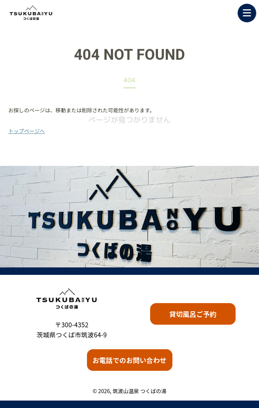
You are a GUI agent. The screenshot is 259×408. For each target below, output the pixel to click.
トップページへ (26, 131)
